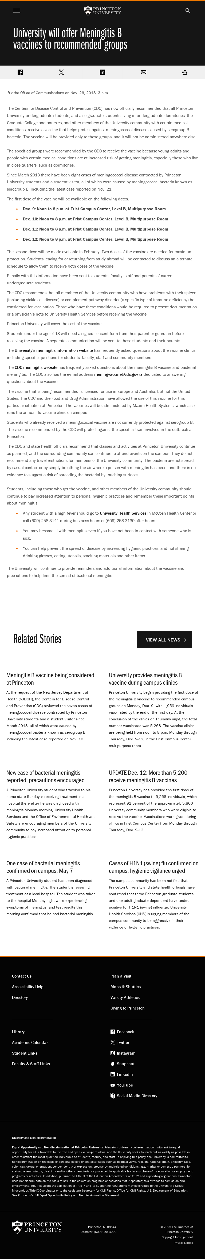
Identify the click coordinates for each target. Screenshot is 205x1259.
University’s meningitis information (54, 350)
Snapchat (126, 1063)
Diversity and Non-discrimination (34, 1138)
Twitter (123, 1042)
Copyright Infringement (177, 1237)
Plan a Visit (121, 976)
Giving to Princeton (128, 1008)
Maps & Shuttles (126, 986)
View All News (163, 640)
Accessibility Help (28, 986)
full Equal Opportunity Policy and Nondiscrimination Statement (76, 1195)
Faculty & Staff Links (31, 1063)
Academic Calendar (30, 1042)
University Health (123, 513)
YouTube (125, 1085)
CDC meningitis (36, 367)
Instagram (126, 1053)
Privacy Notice (183, 1242)
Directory (20, 997)
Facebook (126, 1031)
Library (18, 1031)
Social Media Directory (137, 1095)
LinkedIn (125, 1074)
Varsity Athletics (125, 997)
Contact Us (21, 976)
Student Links (24, 1053)
